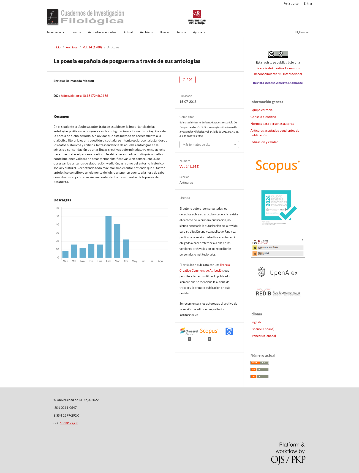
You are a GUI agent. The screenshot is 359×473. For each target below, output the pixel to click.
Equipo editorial (261, 110)
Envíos (76, 32)
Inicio (57, 47)
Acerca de (54, 32)
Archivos (146, 32)
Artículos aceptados (102, 32)
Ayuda (198, 32)
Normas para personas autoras (272, 123)
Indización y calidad (264, 142)
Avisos (181, 32)
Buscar (165, 32)
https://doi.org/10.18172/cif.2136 (84, 95)
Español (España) (262, 329)
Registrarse (291, 3)
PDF (189, 79)
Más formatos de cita (196, 144)
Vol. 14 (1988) (92, 47)
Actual (128, 32)
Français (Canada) (263, 336)
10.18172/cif (69, 423)
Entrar (308, 3)
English (255, 322)
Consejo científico (263, 117)
